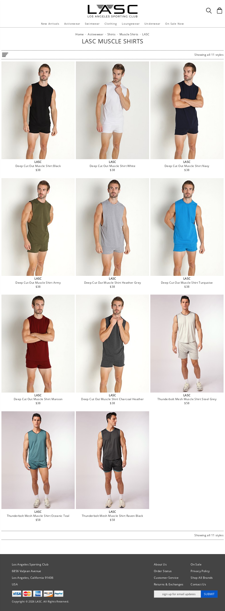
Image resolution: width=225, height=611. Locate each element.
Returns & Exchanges (169, 584)
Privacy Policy (200, 571)
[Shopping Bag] (219, 10)
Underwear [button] (152, 23)
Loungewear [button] (131, 23)
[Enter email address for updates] (177, 594)
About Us (160, 564)
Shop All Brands (202, 578)
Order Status (163, 571)
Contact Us (198, 584)
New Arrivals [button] (50, 23)
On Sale (196, 564)
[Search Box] (209, 11)
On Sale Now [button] (174, 23)
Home (79, 34)
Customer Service (166, 578)
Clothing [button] (111, 23)
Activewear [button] (72, 23)
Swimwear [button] (92, 23)
